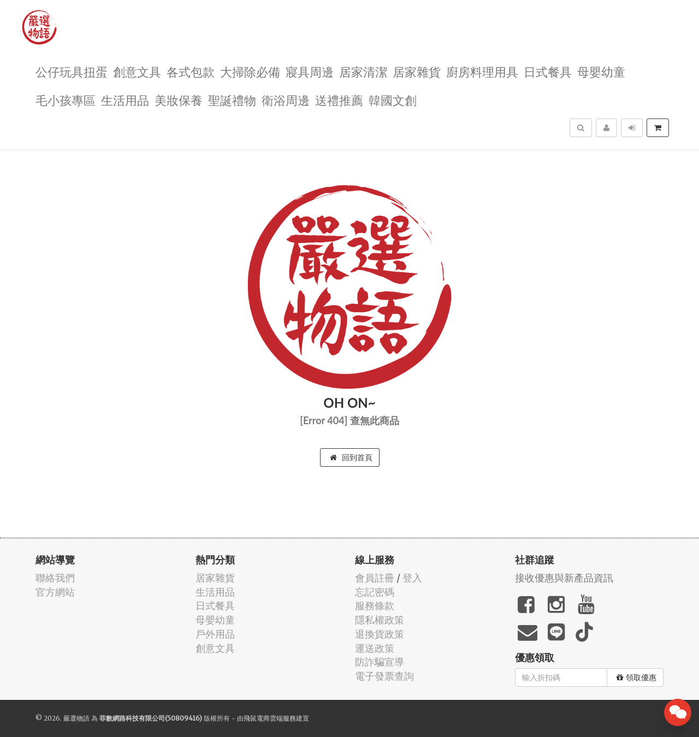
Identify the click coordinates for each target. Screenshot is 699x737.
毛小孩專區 (65, 99)
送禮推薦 (339, 99)
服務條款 (374, 605)
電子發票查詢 (384, 676)
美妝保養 (179, 99)
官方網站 (55, 592)
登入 (412, 578)
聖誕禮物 (232, 99)
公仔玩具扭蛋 (71, 71)
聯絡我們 (55, 578)
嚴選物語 (76, 718)
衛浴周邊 (286, 99)
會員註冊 (374, 578)
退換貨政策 (379, 634)
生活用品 (125, 99)
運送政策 (374, 648)
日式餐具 (548, 71)
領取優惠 (636, 677)
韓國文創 (393, 99)
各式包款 (191, 71)
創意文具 (137, 71)
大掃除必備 (250, 71)
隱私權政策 (379, 620)
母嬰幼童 (601, 71)
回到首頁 (351, 457)
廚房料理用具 (482, 71)
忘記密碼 (374, 592)
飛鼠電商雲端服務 (270, 718)
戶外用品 (215, 634)
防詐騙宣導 (379, 662)
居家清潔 (363, 71)
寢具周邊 (310, 71)
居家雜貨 (417, 71)
